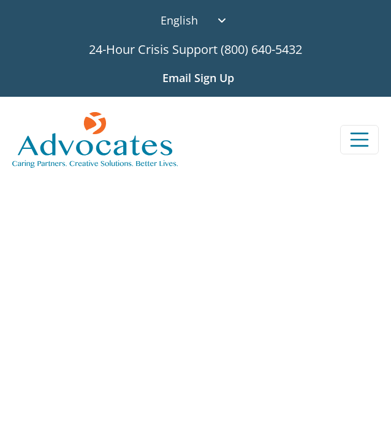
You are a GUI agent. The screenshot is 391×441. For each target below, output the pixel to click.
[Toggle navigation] (359, 139)
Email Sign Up (198, 77)
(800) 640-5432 (261, 49)
